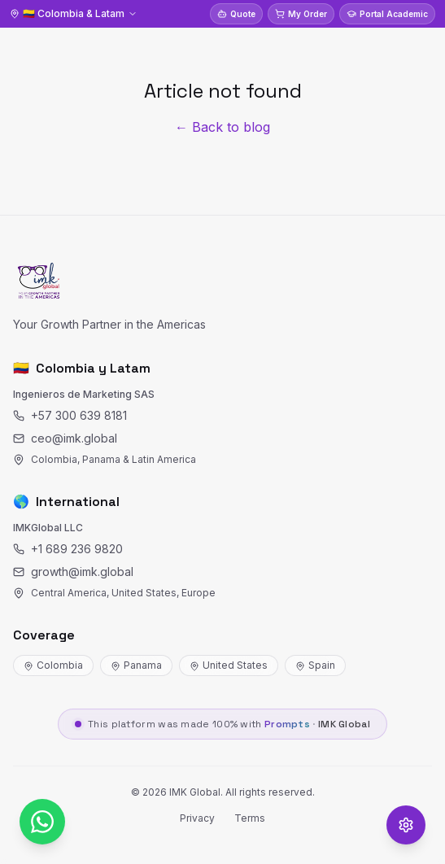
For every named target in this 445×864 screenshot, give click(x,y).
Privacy (197, 818)
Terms (249, 818)
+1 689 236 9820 (68, 549)
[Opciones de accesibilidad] (405, 824)
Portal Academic (387, 14)
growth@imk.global (73, 571)
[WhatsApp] (42, 821)
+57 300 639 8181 (70, 415)
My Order (301, 14)
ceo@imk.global (65, 438)
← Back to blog (222, 127)
